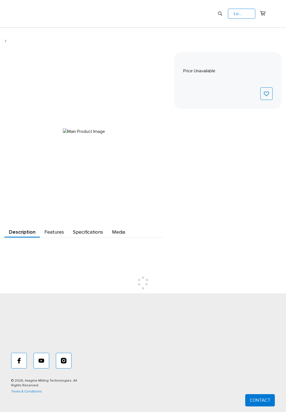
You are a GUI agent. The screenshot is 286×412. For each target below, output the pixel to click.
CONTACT (260, 400)
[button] (241, 14)
